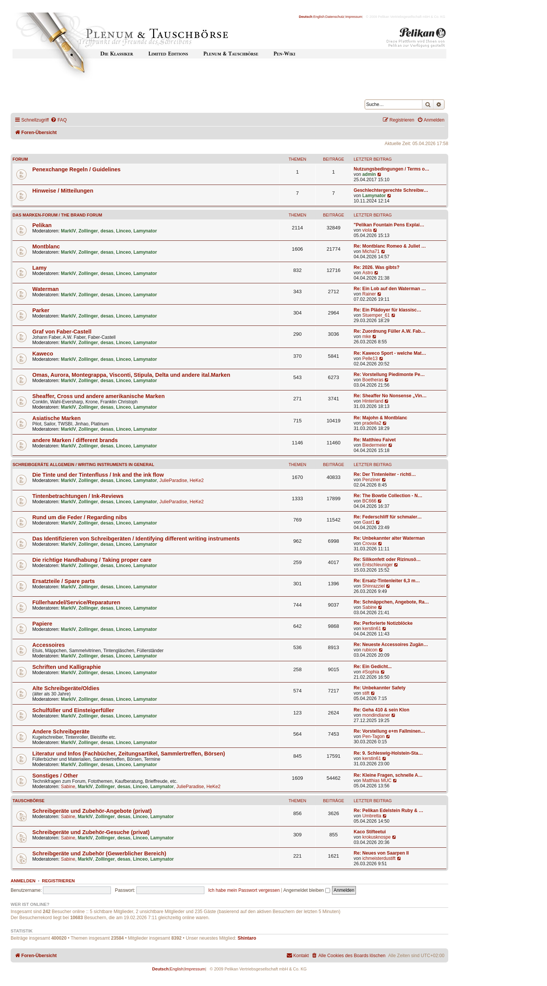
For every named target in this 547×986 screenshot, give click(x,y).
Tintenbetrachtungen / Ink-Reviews (77, 496)
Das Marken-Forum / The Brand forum (57, 215)
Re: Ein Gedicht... (373, 666)
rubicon (370, 650)
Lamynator (374, 195)
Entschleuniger (377, 564)
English (319, 17)
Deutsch (306, 17)
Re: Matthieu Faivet (375, 439)
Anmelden (23, 881)
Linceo (123, 231)
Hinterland (372, 401)
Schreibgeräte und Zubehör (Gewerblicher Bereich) (99, 853)
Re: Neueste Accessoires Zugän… (391, 644)
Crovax (369, 543)
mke (366, 336)
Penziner (371, 479)
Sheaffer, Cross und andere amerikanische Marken (98, 396)
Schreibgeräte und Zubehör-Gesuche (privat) (91, 832)
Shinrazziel (373, 586)
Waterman (45, 289)
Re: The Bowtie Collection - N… (388, 495)
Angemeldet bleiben (306, 890)
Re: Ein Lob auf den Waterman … (390, 288)
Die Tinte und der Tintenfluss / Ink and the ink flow (98, 475)
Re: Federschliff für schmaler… (388, 517)
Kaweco (42, 354)
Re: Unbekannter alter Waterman (389, 538)
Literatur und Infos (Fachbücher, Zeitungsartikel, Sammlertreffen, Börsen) (128, 754)
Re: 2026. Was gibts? (377, 267)
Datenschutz (335, 17)
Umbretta (371, 816)
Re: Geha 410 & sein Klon (381, 710)
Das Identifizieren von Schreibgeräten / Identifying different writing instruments (136, 539)
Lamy (39, 268)
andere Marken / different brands (75, 440)
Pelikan (42, 225)
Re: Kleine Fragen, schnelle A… (388, 775)
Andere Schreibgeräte (61, 731)
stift (366, 693)
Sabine (369, 607)
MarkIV (68, 231)
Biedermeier (374, 445)
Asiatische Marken (56, 418)
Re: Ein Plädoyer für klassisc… (387, 310)
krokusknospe (376, 837)
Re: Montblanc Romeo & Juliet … (390, 246)
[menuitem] (58, 120)
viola (367, 230)
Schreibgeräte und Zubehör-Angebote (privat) (92, 811)
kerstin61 (371, 628)
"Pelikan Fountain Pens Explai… (389, 225)
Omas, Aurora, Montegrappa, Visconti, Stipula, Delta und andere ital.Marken (131, 375)
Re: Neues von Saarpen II (381, 853)
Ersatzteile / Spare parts (63, 581)
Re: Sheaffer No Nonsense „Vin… (390, 395)
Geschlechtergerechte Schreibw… (391, 190)
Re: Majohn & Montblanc (380, 417)
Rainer (369, 294)
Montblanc (46, 246)
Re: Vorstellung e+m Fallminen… (389, 731)
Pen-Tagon (373, 736)
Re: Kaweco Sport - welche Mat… (390, 353)
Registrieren (58, 881)
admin (369, 174)
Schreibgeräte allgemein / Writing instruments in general (83, 464)
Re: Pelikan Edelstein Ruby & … (388, 810)
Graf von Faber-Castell (62, 332)
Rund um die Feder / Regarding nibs (79, 517)
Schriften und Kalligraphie (66, 667)
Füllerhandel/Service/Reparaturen (76, 602)
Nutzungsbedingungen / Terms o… (391, 169)
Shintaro (246, 938)
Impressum (353, 17)
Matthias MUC (377, 780)
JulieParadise (173, 480)
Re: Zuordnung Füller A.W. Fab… (389, 331)
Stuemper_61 (376, 315)
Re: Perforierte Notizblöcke (383, 623)
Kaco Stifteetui (370, 831)
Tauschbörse (28, 800)
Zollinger (88, 231)
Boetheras (372, 379)
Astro (367, 272)
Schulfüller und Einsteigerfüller (73, 710)
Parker (40, 310)
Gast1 (368, 522)
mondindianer (376, 715)
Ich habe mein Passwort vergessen (244, 890)
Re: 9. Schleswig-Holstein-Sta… (388, 753)
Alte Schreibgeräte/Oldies (66, 688)
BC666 (369, 501)
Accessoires (48, 645)
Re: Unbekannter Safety (379, 688)
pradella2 (371, 423)
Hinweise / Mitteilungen (62, 191)
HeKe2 (197, 480)
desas (107, 231)
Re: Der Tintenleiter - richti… (385, 474)
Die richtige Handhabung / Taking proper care (91, 560)
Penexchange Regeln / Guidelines (76, 169)
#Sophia (370, 672)
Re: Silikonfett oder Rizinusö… (387, 559)
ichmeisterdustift (378, 858)
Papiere (42, 624)
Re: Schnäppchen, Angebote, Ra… (391, 602)
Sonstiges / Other (55, 776)
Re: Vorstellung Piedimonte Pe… (389, 374)
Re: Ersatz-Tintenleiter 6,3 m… (387, 580)
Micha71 (371, 251)
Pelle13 (370, 358)
